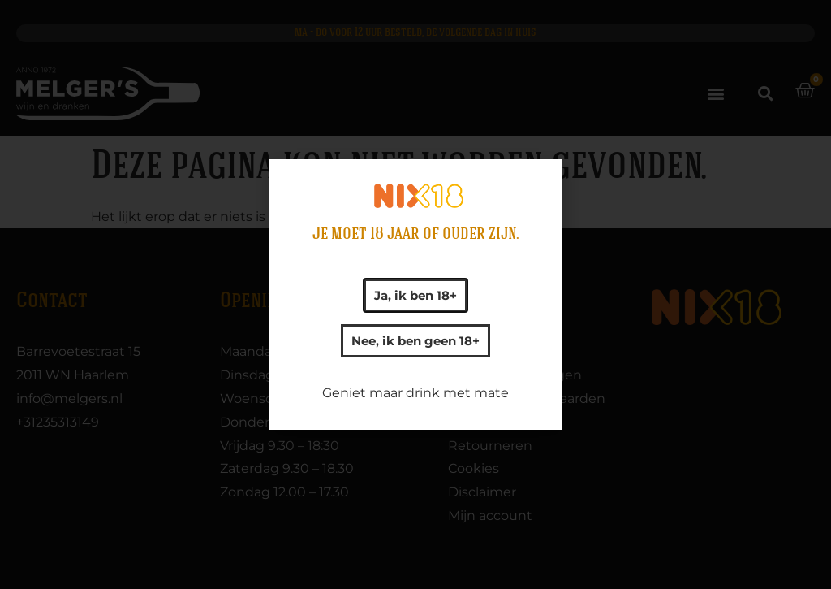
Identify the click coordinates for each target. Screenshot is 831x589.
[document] (415, 294)
